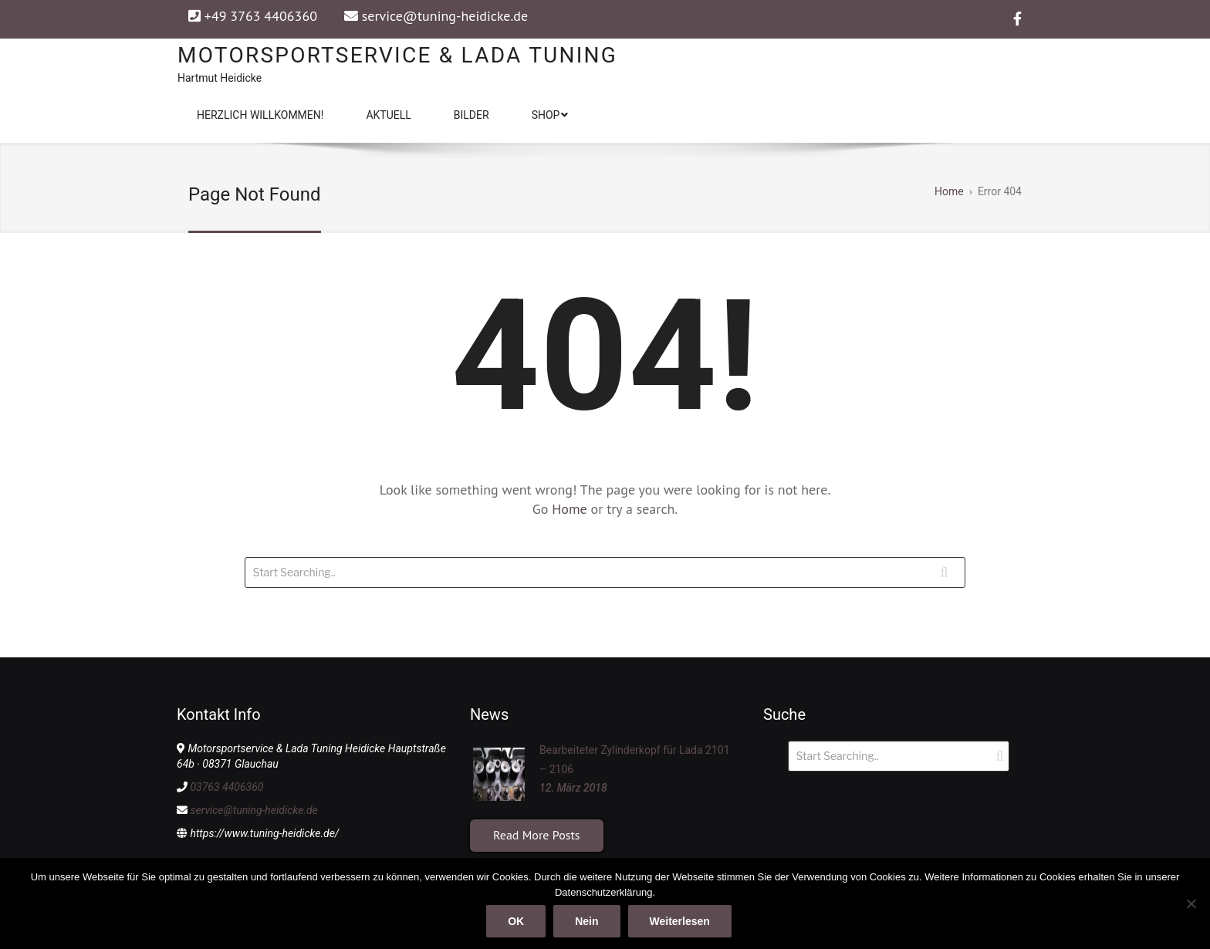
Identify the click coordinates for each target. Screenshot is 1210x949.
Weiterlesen (680, 921)
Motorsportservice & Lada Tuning (397, 55)
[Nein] (1190, 903)
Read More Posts (536, 835)
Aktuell (388, 115)
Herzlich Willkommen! (260, 115)
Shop (550, 115)
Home (571, 509)
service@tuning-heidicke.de (445, 16)
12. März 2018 (573, 788)
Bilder (471, 115)
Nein (586, 921)
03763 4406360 (226, 787)
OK (516, 921)
